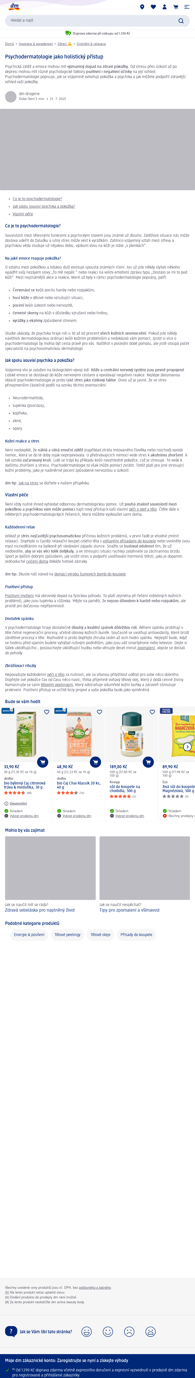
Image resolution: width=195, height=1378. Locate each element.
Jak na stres (28, 483)
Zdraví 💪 (65, 44)
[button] (187, 7)
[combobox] (97, 21)
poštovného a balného (95, 1288)
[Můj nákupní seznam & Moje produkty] (153, 7)
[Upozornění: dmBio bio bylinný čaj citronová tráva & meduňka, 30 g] (15, 803)
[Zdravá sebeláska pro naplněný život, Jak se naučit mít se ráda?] (50, 875)
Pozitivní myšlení (19, 596)
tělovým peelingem (57, 685)
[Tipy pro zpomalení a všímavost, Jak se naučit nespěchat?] (145, 875)
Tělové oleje (100, 935)
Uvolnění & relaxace (91, 44)
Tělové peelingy (67, 935)
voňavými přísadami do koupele (129, 541)
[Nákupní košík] (176, 7)
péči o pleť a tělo (143, 510)
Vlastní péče (23, 214)
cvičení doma (37, 562)
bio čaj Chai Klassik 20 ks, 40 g (79, 785)
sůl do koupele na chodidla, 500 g (125, 789)
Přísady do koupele (136, 935)
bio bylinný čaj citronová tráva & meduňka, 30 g (24, 785)
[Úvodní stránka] (14, 7)
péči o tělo (55, 675)
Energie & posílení (29, 935)
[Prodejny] (142, 7)
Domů (9, 44)
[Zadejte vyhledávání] (181, 21)
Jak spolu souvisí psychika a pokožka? (44, 207)
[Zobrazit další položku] (187, 747)
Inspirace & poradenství (36, 44)
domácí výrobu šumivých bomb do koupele (90, 574)
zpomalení (146, 648)
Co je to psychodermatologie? (37, 199)
